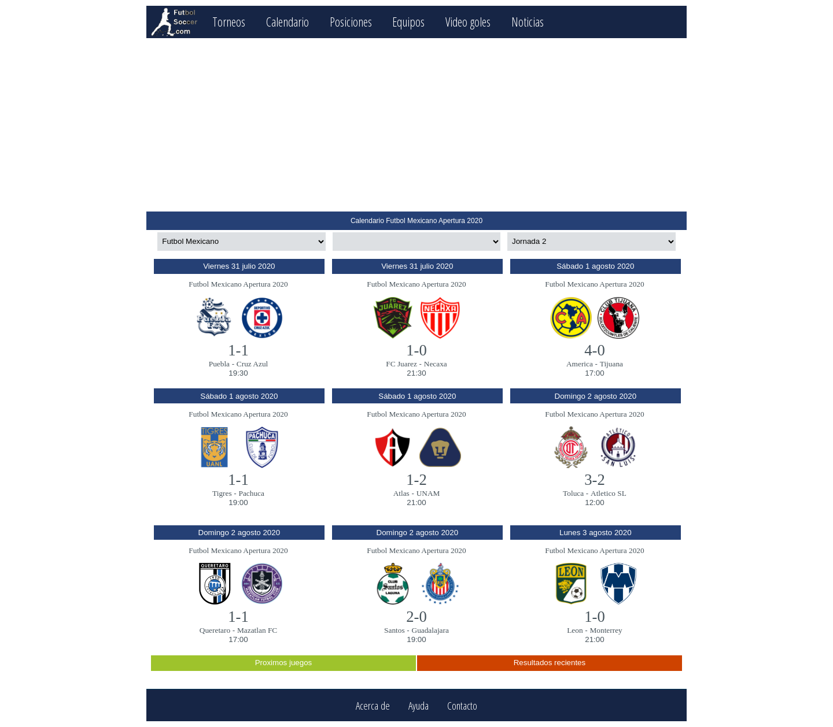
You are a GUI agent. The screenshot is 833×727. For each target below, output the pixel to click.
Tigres (222, 493)
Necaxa (435, 363)
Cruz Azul (252, 363)
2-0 (416, 616)
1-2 (416, 479)
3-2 (594, 479)
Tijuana (611, 363)
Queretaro (215, 630)
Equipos (408, 21)
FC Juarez (401, 363)
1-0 (416, 350)
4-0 (594, 350)
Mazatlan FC (257, 630)
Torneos (228, 21)
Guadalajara (430, 630)
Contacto (462, 705)
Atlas (401, 493)
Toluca (573, 493)
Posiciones (351, 21)
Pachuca (251, 493)
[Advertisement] (416, 125)
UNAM (428, 493)
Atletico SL (608, 493)
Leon (575, 630)
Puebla (219, 363)
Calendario (287, 21)
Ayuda (418, 705)
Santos (394, 630)
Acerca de (373, 705)
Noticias (527, 21)
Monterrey (605, 630)
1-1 (238, 350)
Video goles (468, 21)
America (579, 363)
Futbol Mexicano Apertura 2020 (238, 284)
